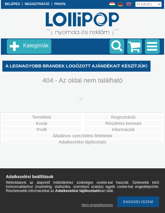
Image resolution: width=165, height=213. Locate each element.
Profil (42, 129)
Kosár (42, 123)
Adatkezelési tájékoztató (83, 141)
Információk (123, 129)
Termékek (41, 117)
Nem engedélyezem (97, 205)
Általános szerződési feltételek (82, 135)
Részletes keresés (123, 123)
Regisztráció (123, 117)
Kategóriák (35, 46)
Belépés (12, 4)
